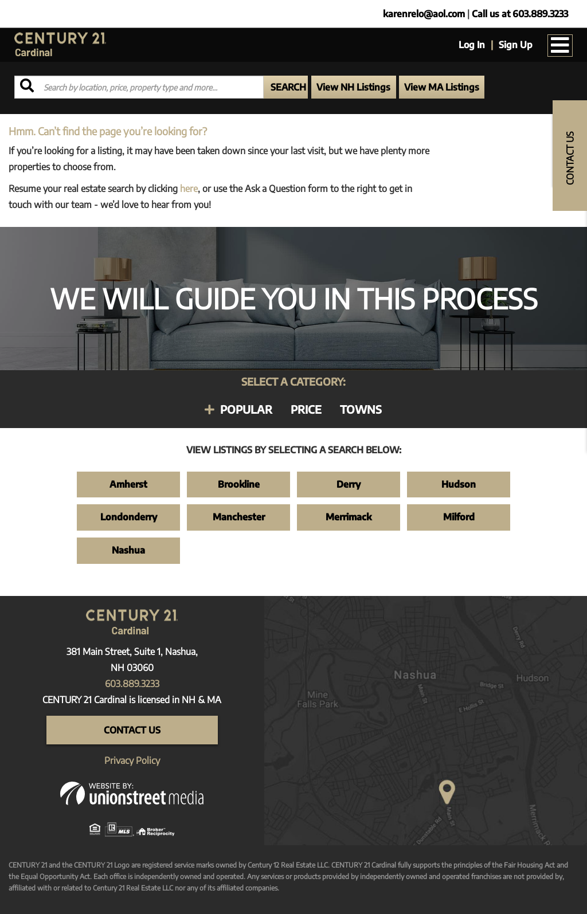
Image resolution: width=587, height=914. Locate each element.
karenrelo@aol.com (424, 13)
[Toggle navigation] (560, 45)
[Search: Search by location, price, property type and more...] (139, 87)
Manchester (239, 517)
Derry (348, 484)
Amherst (128, 484)
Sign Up (516, 44)
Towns (361, 409)
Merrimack (348, 517)
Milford (459, 517)
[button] (286, 87)
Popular (246, 409)
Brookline (239, 484)
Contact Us (132, 730)
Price (306, 409)
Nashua (128, 550)
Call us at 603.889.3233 (520, 13)
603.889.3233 (132, 683)
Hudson (458, 484)
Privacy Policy (132, 760)
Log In (472, 44)
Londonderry (128, 517)
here (189, 188)
